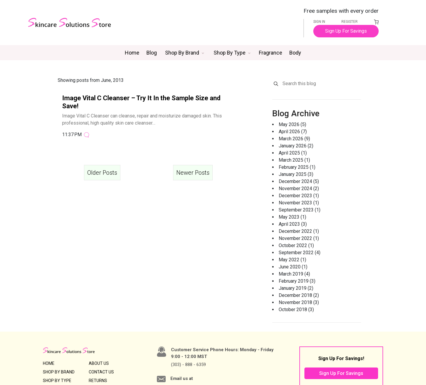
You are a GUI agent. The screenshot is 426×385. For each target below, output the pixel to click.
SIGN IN (319, 22)
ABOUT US (99, 362)
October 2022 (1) (296, 244)
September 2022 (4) (299, 251)
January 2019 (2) (296, 287)
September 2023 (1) (299, 208)
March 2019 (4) (294, 273)
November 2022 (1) (299, 237)
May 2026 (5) (292, 123)
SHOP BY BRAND (59, 370)
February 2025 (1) (297, 166)
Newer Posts (192, 171)
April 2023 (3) (293, 223)
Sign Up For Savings (346, 31)
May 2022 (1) (292, 258)
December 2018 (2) (299, 294)
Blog (151, 51)
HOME (48, 362)
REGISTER (349, 22)
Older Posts (102, 171)
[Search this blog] (321, 82)
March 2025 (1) (294, 159)
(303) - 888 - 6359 (188, 363)
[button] (185, 51)
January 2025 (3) (296, 173)
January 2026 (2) (296, 144)
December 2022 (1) (299, 230)
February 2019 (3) (297, 280)
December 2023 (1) (299, 194)
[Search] (276, 82)
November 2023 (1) (299, 201)
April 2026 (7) (293, 130)
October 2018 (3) (296, 308)
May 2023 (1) (292, 216)
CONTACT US (101, 370)
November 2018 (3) (299, 301)
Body (295, 51)
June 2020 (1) (293, 265)
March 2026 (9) (294, 137)
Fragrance (270, 51)
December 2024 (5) (299, 180)
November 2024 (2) (299, 187)
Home (132, 51)
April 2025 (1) (293, 152)
